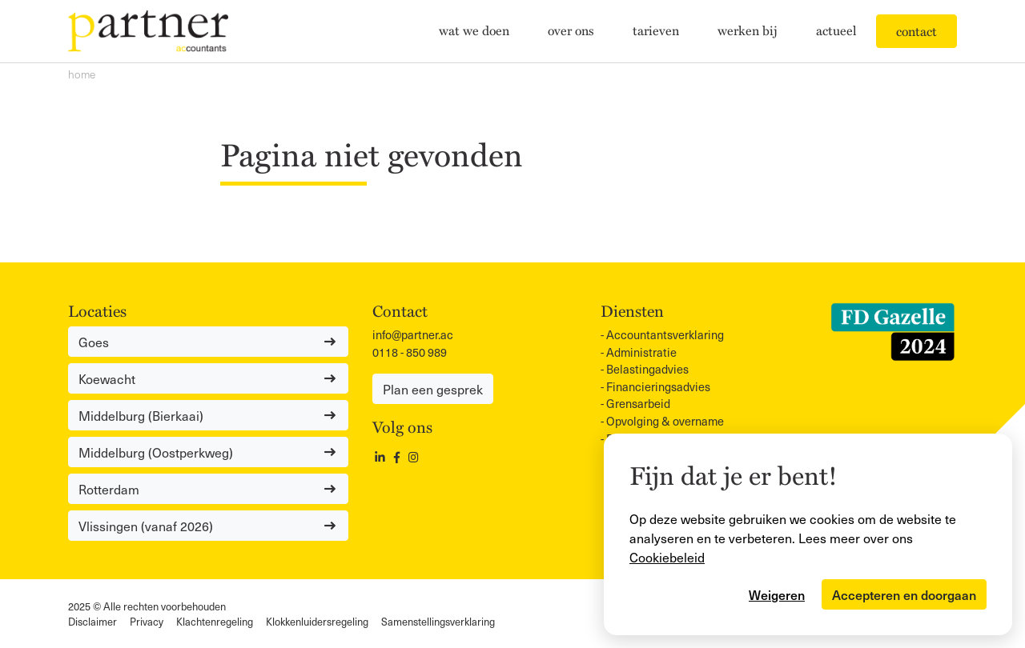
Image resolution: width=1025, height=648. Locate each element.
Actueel (836, 30)
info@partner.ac (412, 334)
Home (81, 74)
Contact (916, 31)
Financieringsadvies (658, 386)
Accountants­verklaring (665, 334)
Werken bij (748, 30)
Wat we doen (474, 30)
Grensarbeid (638, 403)
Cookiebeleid (667, 556)
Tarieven (656, 30)
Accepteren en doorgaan (904, 594)
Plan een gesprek (433, 388)
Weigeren (777, 594)
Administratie (641, 352)
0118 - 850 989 (409, 352)
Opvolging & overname (665, 421)
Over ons (571, 30)
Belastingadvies (647, 369)
